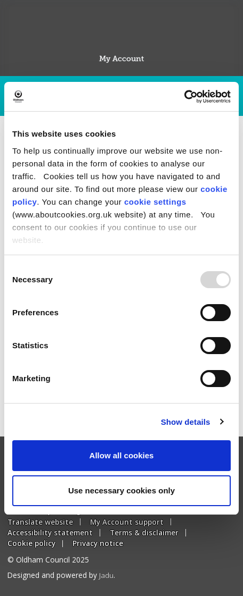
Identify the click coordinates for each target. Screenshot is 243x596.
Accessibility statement (50, 532)
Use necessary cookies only (121, 490)
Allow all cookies (122, 455)
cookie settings (155, 201)
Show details (185, 421)
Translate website (40, 522)
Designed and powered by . (61, 575)
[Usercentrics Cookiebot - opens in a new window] (184, 97)
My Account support (127, 522)
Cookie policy (31, 543)
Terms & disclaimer (144, 532)
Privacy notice (97, 543)
